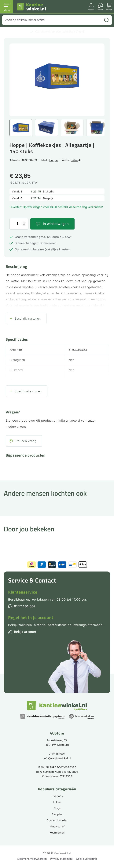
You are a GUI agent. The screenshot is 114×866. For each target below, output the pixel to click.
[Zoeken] (106, 20)
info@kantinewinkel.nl (57, 758)
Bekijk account (25, 631)
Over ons (57, 796)
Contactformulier (57, 820)
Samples (57, 814)
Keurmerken (57, 832)
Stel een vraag (25, 441)
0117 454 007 (25, 606)
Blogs (57, 808)
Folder (57, 802)
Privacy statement (61, 858)
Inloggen (91, 9)
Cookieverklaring (86, 858)
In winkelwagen (56, 224)
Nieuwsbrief (57, 826)
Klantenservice (22, 592)
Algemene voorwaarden (32, 858)
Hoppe (53, 160)
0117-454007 (57, 753)
